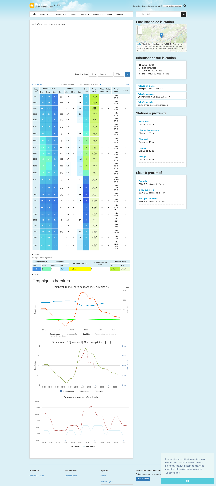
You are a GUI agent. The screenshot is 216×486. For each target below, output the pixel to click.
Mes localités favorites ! (173, 6)
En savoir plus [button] (173, 473)
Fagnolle (161, 182)
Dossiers (85, 14)
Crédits (103, 476)
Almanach (98, 14)
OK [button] (187, 481)
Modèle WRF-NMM (36, 476)
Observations (60, 14)
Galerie (109, 14)
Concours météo (71, 476)
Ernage (161, 158)
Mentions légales (107, 482)
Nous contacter (143, 479)
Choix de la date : (81, 74)
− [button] (140, 32)
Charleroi (161, 141)
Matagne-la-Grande (161, 200)
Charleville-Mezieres (161, 132)
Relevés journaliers (161, 87)
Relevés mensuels (161, 95)
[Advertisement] (81, 49)
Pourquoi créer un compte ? (152, 6)
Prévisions (45, 14)
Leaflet (139, 44)
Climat (73, 14)
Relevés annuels (161, 103)
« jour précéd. (37, 84)
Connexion (137, 6)
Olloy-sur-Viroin (161, 191)
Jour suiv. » (126, 84)
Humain (161, 149)
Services (119, 14)
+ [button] (140, 28)
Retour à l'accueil (45, 5)
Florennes (161, 123)
